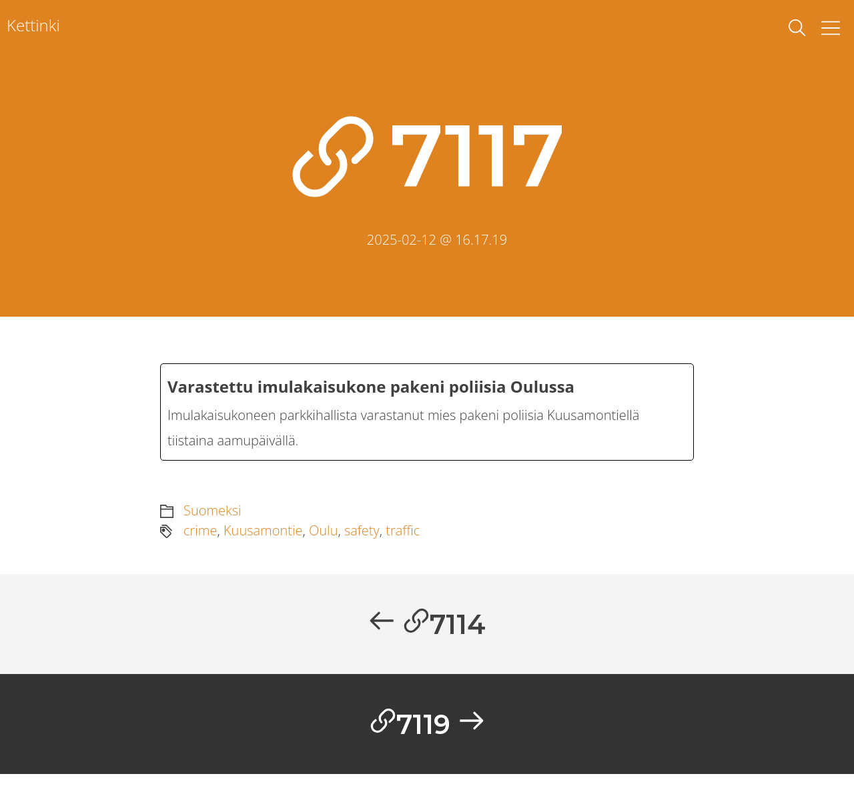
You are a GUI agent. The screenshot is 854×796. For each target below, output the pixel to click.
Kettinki (33, 25)
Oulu (323, 540)
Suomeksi (212, 520)
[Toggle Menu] (831, 28)
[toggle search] (797, 28)
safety (362, 540)
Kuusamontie (263, 540)
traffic (403, 540)
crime (200, 540)
